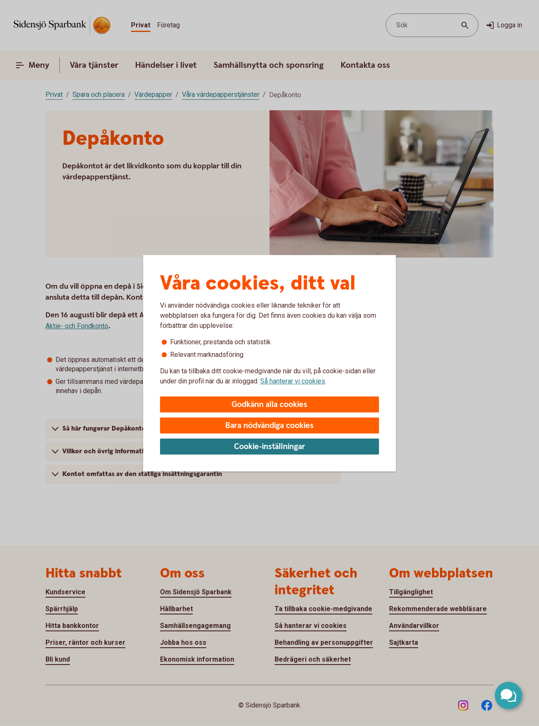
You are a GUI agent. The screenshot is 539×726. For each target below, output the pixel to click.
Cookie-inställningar (269, 446)
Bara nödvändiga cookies (269, 425)
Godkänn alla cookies (269, 404)
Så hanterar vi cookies (292, 381)
